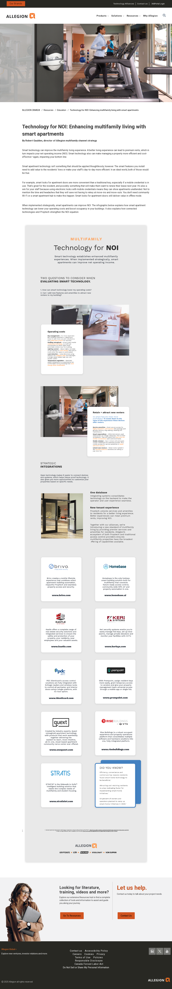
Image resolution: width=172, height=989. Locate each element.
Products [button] (103, 16)
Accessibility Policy (96, 950)
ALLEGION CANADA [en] (31, 110)
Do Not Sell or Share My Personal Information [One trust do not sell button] (86, 967)
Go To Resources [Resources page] (72, 916)
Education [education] (62, 110)
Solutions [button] (117, 16)
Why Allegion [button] (150, 16)
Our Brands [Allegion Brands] (16, 3)
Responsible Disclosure (89, 960)
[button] (164, 15)
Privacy (101, 954)
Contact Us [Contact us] (126, 916)
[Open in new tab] (21, 15)
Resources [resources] (49, 110)
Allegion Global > (9, 949)
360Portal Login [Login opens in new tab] (158, 4)
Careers (77, 954)
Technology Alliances (123, 4)
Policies (98, 957)
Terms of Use (82, 957)
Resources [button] (134, 16)
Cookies (89, 954)
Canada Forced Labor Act (89, 964)
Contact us (142, 4)
